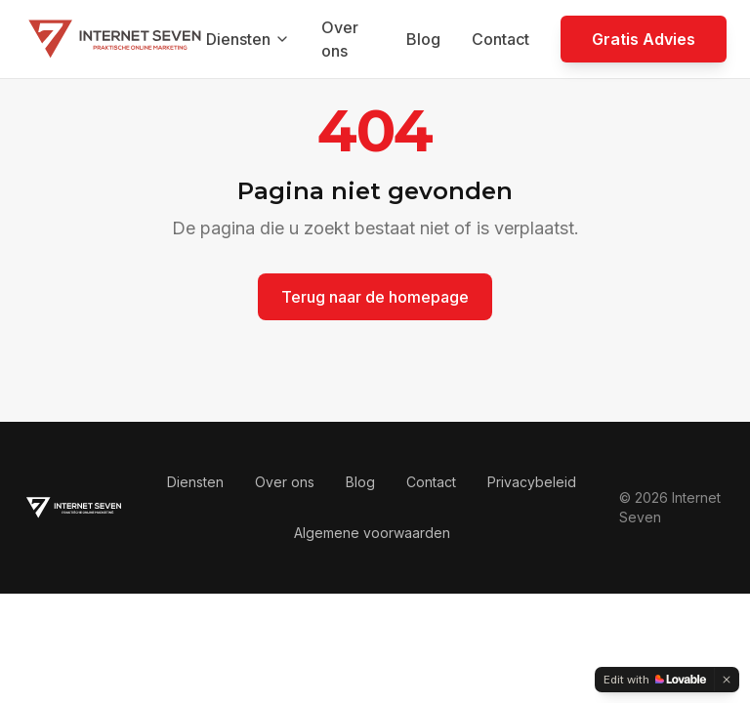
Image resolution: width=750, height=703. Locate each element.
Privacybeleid (531, 482)
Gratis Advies (643, 39)
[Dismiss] (726, 679)
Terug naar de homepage (375, 297)
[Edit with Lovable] (655, 679)
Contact (500, 39)
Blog (423, 39)
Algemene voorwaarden (372, 532)
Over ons (339, 39)
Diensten (248, 39)
